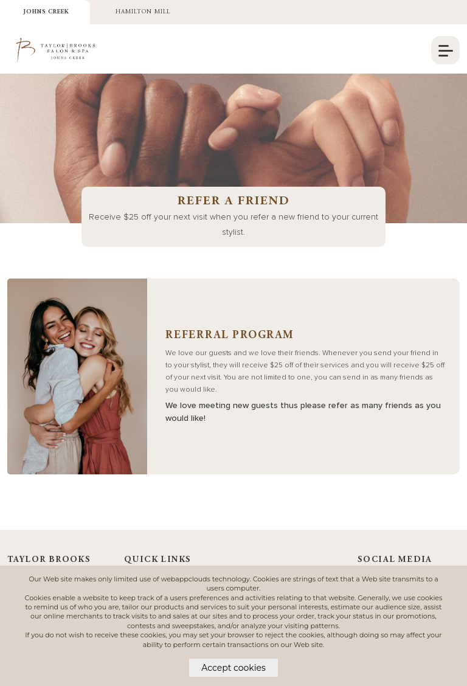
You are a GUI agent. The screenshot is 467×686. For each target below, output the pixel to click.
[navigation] (445, 50)
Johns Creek (46, 12)
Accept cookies (233, 667)
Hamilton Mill (143, 12)
